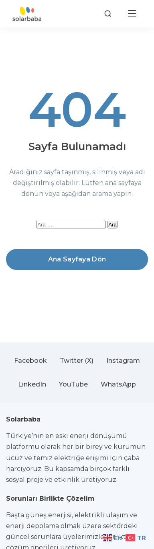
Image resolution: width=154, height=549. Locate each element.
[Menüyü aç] (132, 13)
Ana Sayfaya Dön (77, 259)
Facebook (30, 360)
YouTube (73, 384)
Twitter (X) (76, 360)
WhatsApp (118, 384)
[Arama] (108, 14)
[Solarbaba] (26, 14)
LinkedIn (32, 384)
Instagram (123, 360)
